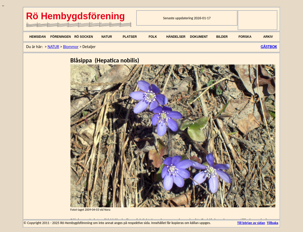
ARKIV (268, 37)
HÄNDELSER (175, 37)
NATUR (106, 37)
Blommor (70, 46)
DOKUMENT (199, 37)
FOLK (153, 37)
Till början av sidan (251, 223)
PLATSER (130, 37)
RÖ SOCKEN (83, 37)
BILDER (222, 37)
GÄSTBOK (269, 46)
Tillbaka (272, 223)
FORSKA (245, 37)
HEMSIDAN (37, 37)
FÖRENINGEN (60, 37)
